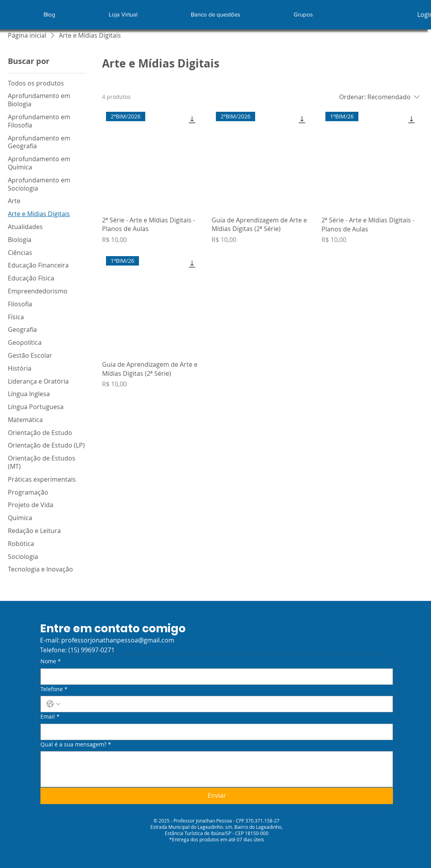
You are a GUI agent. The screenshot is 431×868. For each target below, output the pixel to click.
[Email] (214, 732)
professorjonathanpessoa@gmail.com (117, 640)
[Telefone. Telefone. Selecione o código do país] (53, 704)
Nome (50, 661)
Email (50, 717)
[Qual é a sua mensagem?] (217, 769)
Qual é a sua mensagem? (75, 744)
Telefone (54, 689)
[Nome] (214, 676)
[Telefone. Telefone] (224, 704)
